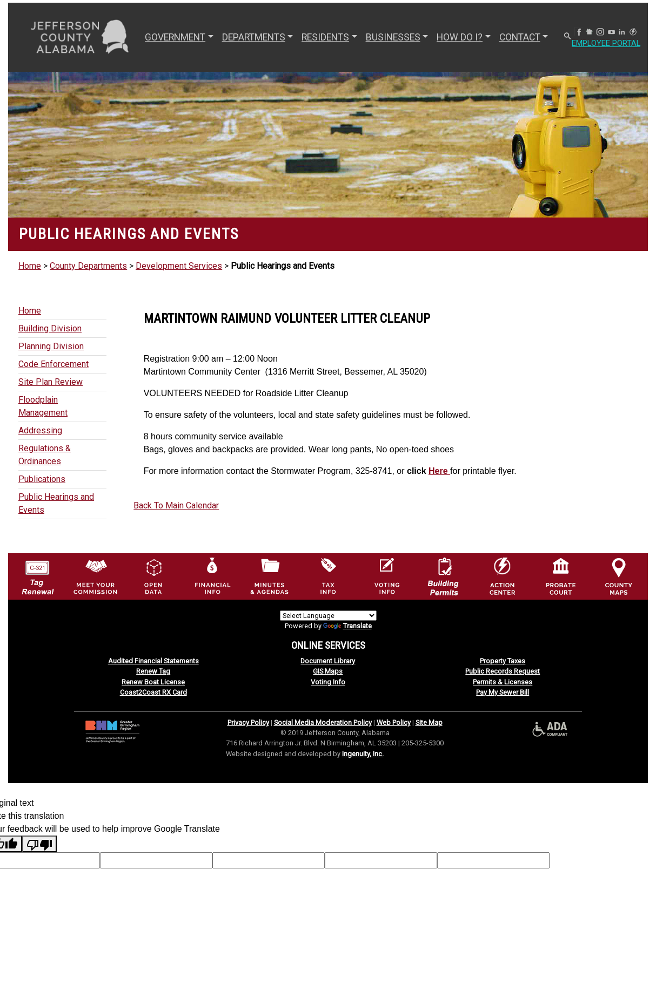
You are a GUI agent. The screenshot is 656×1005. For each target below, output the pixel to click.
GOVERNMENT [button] (174, 37)
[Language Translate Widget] (328, 615)
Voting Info (328, 682)
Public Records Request (502, 671)
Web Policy (394, 722)
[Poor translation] (39, 844)
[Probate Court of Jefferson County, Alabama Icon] (561, 576)
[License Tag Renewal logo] (37, 573)
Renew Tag (153, 671)
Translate (347, 626)
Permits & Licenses (502, 682)
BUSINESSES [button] (392, 37)
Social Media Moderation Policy (323, 722)
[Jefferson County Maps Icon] (618, 576)
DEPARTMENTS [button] (252, 37)
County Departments (88, 266)
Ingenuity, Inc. (363, 754)
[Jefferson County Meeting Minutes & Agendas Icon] (269, 576)
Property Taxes (502, 661)
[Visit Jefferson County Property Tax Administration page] (328, 576)
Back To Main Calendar (176, 505)
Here (439, 471)
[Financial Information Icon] (212, 576)
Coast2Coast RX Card (153, 692)
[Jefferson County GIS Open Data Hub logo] (153, 576)
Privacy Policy (248, 722)
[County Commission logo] (95, 576)
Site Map (429, 722)
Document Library (327, 661)
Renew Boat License (153, 682)
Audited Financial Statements (153, 661)
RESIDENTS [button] (325, 37)
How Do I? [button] (459, 37)
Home (29, 266)
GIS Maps (328, 671)
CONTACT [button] (518, 37)
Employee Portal (609, 43)
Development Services (179, 266)
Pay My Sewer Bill (502, 692)
